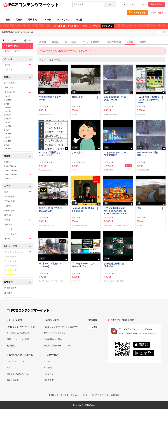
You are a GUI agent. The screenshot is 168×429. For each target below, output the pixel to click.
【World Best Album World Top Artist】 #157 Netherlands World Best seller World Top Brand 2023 (115, 211)
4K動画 (7, 206)
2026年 (7, 96)
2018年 (7, 126)
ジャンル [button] (17, 59)
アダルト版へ (157, 12)
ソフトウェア (63, 19)
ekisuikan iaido (111, 114)
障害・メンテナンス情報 (18, 339)
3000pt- (7, 179)
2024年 (7, 104)
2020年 (7, 119)
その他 (79, 19)
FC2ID (47, 361)
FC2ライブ (49, 374)
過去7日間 (9, 87)
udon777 (142, 114)
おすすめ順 (70, 41)
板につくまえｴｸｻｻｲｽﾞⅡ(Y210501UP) (50, 209)
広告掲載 (115, 395)
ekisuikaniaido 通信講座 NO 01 (115, 98)
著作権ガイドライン (100, 395)
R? (75, 170)
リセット (28, 40)
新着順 (42, 41)
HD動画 (7, 215)
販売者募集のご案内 (53, 339)
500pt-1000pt (10, 166)
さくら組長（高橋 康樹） (115, 281)
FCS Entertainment (80, 225)
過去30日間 (17, 92)
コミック (46, 19)
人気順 (130, 41)
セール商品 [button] (17, 45)
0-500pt (7, 162)
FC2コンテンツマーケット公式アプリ (61, 327)
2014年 (7, 141)
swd (75, 114)
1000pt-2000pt (10, 170)
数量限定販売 (10, 288)
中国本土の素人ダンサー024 (50, 98)
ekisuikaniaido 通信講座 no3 (147, 154)
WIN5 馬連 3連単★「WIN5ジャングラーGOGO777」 (148, 100)
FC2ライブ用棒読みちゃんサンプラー (50, 154)
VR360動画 (9, 201)
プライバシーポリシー (80, 395)
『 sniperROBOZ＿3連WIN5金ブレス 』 (83, 265)
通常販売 (8, 293)
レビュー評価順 (113, 41)
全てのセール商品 (12, 51)
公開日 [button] (17, 77)
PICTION (109, 170)
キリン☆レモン (46, 170)
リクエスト (12, 367)
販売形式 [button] (17, 282)
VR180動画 (9, 196)
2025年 (7, 100)
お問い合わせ (13, 380)
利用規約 (11, 345)
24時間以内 (9, 83)
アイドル (8, 69)
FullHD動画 (9, 210)
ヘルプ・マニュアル (16, 361)
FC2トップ (53, 395)
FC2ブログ (49, 380)
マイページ (128, 4)
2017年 (7, 130)
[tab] (103, 42)
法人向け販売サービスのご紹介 (58, 345)
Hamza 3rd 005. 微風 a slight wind (83, 209)
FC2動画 (48, 367)
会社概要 (64, 395)
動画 (8, 19)
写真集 (19, 19)
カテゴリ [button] (17, 186)
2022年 (7, 111)
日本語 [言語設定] (94, 327)
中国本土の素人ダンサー (49, 114)
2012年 (7, 148)
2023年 (7, 107)
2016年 (7, 133)
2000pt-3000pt (17, 174)
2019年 (7, 122)
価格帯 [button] (17, 156)
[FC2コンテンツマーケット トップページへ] (28, 310)
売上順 (55, 41)
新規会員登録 (156, 4)
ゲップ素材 (77, 152)
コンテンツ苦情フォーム (18, 374)
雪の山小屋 (77, 97)
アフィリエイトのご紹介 (55, 333)
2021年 (7, 115)
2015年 (7, 137)
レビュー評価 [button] (17, 246)
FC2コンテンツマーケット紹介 (21, 327)
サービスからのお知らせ (18, 333)
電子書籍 (32, 19)
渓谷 (139, 208)
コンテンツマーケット (39, 5)
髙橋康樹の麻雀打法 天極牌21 (115, 265)
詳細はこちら (107, 26)
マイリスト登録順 (90, 41)
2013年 (7, 145)
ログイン (143, 4)
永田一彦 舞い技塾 (47, 225)
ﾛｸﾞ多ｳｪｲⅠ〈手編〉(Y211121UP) (50, 265)
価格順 (143, 41)
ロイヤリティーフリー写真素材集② (115, 154)
